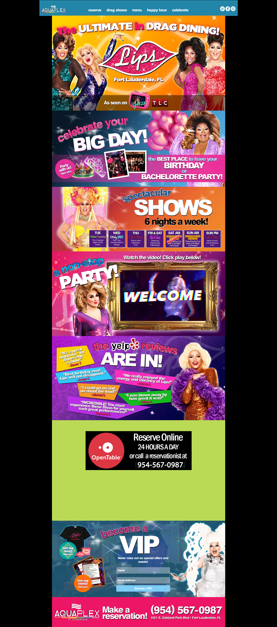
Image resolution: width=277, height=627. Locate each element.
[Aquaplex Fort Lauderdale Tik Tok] (222, 8)
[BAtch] (141, 105)
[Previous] (57, 63)
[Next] (220, 63)
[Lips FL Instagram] (233, 8)
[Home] (137, 105)
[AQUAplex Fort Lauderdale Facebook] (227, 8)
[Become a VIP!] (143, 588)
